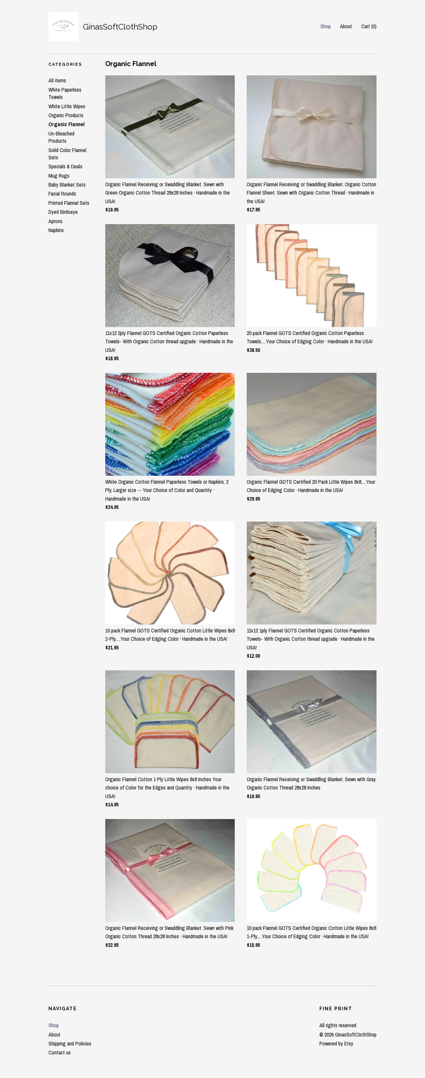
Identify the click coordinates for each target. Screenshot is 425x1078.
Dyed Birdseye (63, 211)
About (346, 26)
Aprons (55, 221)
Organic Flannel (66, 124)
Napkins (56, 230)
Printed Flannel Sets (68, 203)
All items (57, 80)
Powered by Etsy (336, 1043)
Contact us (59, 1052)
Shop (325, 26)
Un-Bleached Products (61, 137)
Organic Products (65, 115)
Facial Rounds (62, 193)
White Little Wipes (66, 106)
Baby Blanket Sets (67, 184)
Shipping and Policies (69, 1043)
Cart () (369, 26)
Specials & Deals (65, 166)
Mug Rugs (58, 175)
